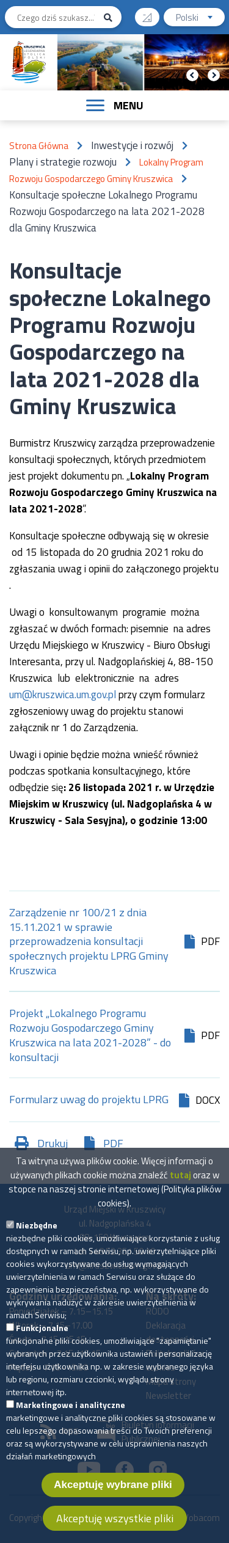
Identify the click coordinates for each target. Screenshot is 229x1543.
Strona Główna (38, 146)
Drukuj (52, 1143)
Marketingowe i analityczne (70, 1408)
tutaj (180, 1179)
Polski (200, 18)
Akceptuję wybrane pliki (113, 1488)
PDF (113, 1143)
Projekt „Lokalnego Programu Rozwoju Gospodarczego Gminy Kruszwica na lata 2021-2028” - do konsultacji (90, 1035)
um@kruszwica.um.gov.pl (62, 694)
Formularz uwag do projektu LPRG (89, 1100)
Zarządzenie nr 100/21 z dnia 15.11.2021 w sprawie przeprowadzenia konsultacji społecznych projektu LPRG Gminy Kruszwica (89, 942)
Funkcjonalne (42, 1331)
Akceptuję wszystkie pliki (114, 1522)
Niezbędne (36, 1228)
